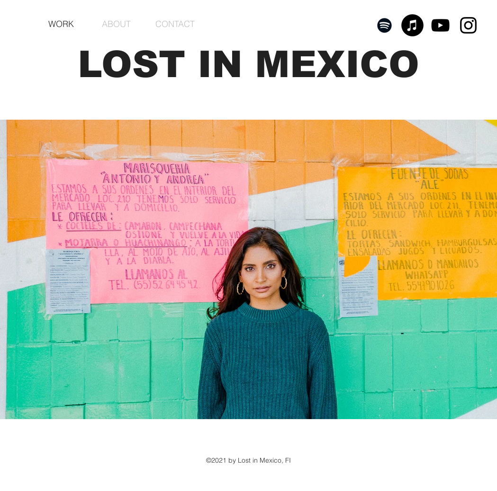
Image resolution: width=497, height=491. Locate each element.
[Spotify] (384, 25)
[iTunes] (412, 25)
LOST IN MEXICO (248, 64)
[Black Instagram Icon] (468, 25)
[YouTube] (440, 25)
